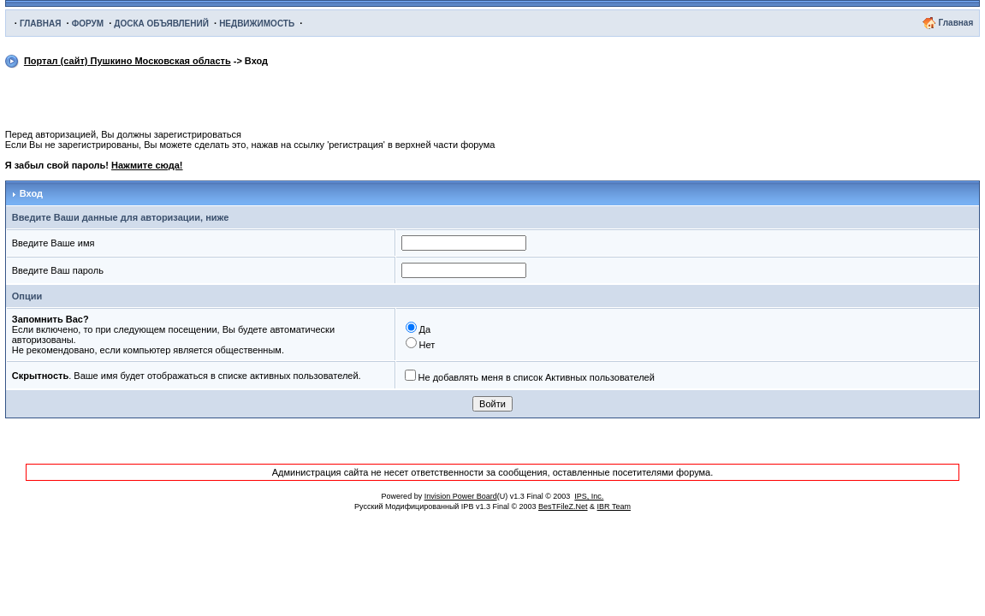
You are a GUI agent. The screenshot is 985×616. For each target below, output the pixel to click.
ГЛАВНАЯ (41, 23)
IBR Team (614, 506)
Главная (956, 22)
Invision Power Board (460, 496)
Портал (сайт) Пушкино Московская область (127, 61)
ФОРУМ (88, 23)
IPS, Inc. (588, 496)
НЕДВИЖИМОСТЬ (256, 23)
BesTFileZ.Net (563, 506)
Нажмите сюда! (146, 165)
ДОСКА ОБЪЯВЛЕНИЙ (161, 23)
